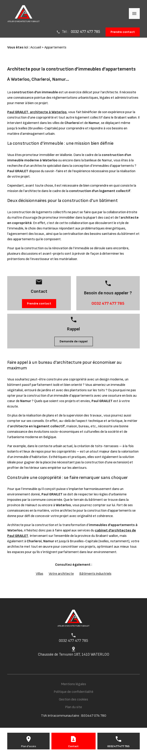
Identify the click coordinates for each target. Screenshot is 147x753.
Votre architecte (61, 574)
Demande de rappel (74, 341)
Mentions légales (73, 684)
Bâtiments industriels (95, 574)
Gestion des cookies (73, 699)
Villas (39, 574)
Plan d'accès (28, 746)
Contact (73, 746)
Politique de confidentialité (73, 692)
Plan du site (73, 707)
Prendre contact (123, 32)
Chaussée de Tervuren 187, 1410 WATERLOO (73, 654)
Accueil (35, 47)
